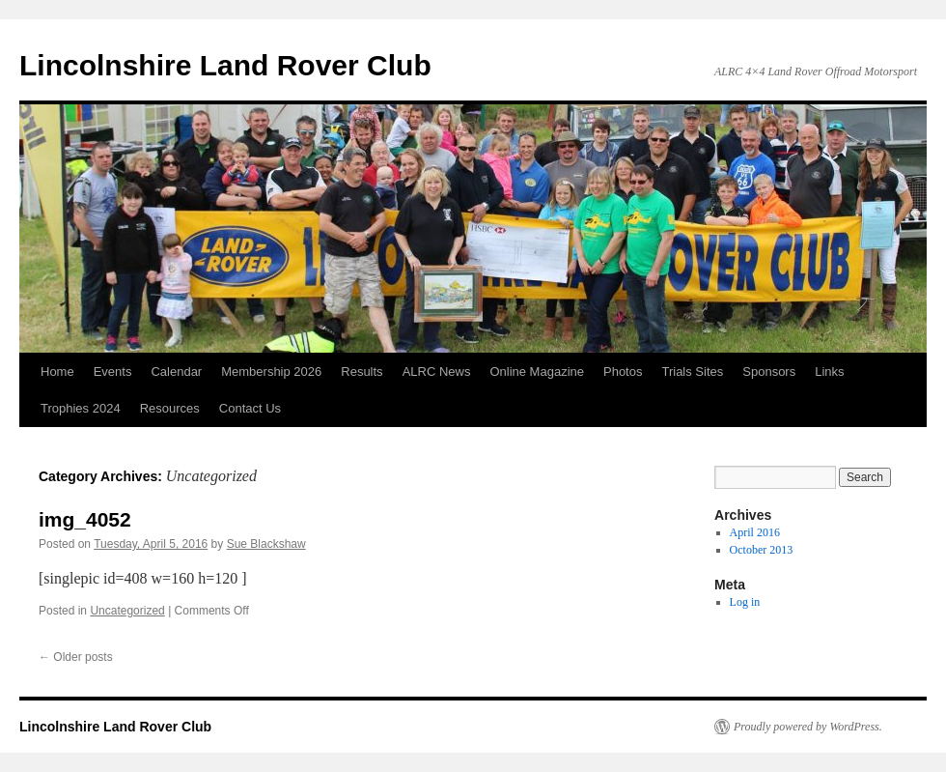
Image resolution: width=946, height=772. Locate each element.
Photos (622, 371)
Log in (745, 602)
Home (57, 371)
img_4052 (85, 519)
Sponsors (768, 371)
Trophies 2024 (81, 408)
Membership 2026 (271, 371)
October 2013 (761, 550)
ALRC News (437, 371)
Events (113, 371)
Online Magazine (536, 371)
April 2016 (755, 532)
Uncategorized (127, 610)
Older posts (76, 657)
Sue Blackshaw (266, 544)
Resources (170, 408)
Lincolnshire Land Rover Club (225, 65)
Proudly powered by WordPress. (808, 726)
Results (361, 371)
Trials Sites (692, 371)
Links (829, 371)
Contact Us (250, 408)
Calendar (176, 371)
